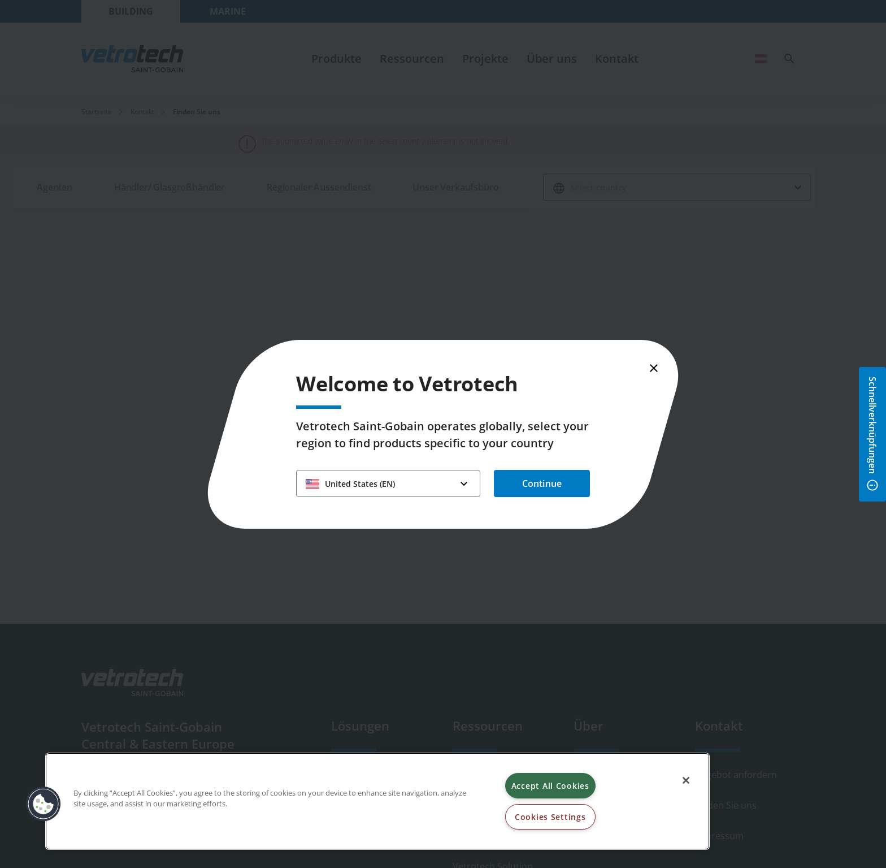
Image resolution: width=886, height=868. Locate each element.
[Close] (686, 780)
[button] (43, 804)
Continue (542, 483)
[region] (377, 801)
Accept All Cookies (550, 785)
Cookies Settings (550, 816)
